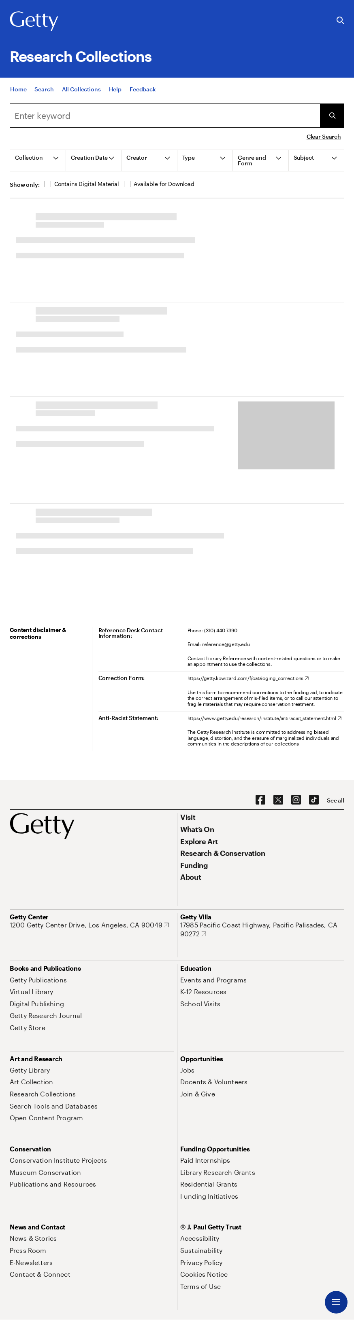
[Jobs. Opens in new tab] (187, 1070)
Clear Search (324, 136)
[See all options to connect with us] (335, 800)
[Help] (115, 89)
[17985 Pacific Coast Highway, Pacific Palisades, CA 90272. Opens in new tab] (262, 929)
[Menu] (336, 1302)
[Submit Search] (332, 115)
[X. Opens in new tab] (278, 800)
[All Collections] (81, 89)
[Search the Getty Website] (340, 21)
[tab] (38, 160)
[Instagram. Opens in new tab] (296, 800)
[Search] (43, 89)
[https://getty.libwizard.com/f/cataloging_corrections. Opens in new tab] (248, 678)
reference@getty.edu (226, 644)
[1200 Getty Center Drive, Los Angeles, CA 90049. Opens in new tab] (89, 925)
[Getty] (34, 21)
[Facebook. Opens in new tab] (260, 800)
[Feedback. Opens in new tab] (143, 89)
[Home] (18, 89)
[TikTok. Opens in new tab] (314, 800)
